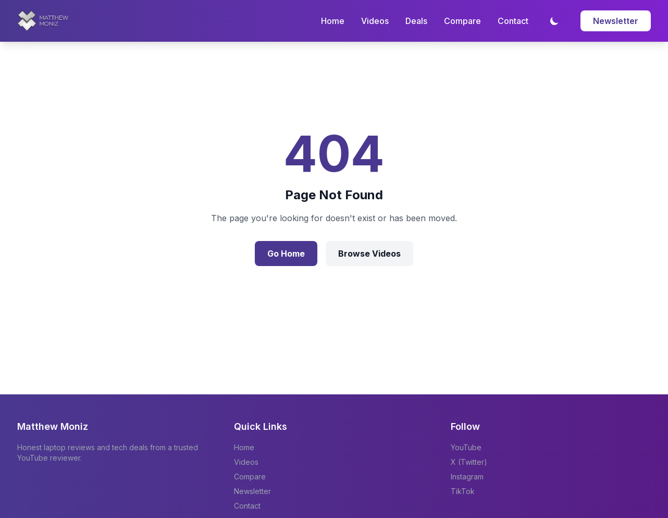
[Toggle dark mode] (554, 20)
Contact (513, 21)
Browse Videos (369, 253)
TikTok (463, 491)
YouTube (466, 447)
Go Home (286, 253)
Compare (462, 21)
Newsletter (615, 21)
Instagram (467, 476)
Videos (375, 21)
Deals (416, 21)
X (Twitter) (469, 461)
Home (332, 21)
